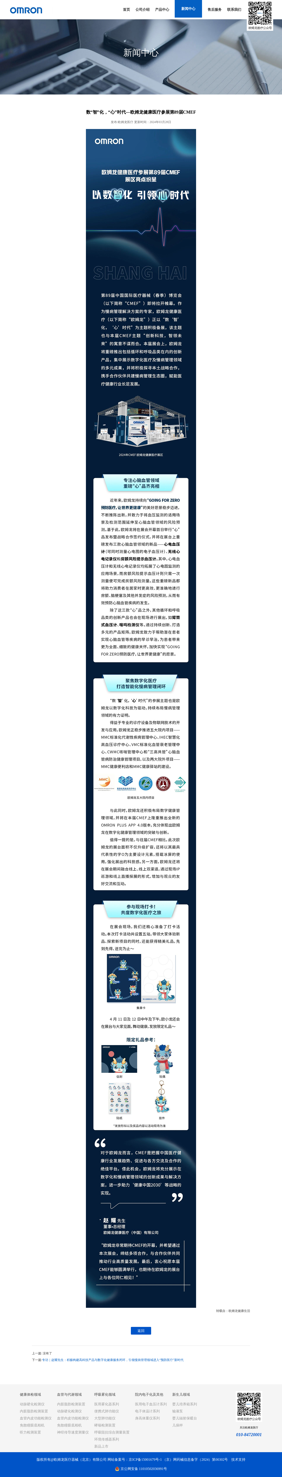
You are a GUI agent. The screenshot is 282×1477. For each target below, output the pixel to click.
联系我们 (234, 9)
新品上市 (101, 1446)
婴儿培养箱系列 (184, 1404)
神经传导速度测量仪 (73, 1432)
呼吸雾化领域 (104, 1394)
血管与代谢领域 (69, 1394)
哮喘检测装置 (104, 1425)
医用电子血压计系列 (151, 1404)
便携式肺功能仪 (106, 1411)
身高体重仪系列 (147, 1418)
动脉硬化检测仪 (32, 1404)
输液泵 (177, 1411)
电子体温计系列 (147, 1411)
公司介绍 (142, 9)
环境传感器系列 (106, 1439)
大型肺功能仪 (104, 1418)
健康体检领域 (30, 1394)
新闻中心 (188, 9)
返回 (141, 1331)
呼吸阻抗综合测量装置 (112, 1432)
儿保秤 (177, 1425)
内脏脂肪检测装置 (34, 1411)
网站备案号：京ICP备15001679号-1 (135, 1459)
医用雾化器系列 (106, 1404)
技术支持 (238, 1459)
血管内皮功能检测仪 (36, 1418)
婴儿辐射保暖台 (184, 1418)
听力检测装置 (30, 1432)
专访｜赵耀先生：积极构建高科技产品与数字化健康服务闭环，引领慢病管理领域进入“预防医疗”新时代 (113, 1360)
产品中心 (162, 9)
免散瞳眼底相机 (32, 1425)
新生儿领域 (181, 1394)
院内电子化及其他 (149, 1394)
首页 (126, 9)
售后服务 (215, 9)
